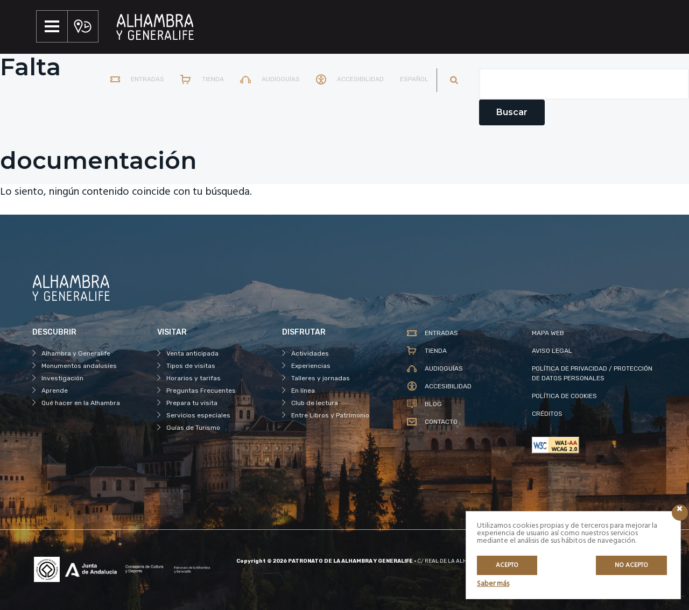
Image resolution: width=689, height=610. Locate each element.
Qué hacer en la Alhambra (80, 403)
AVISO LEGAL (552, 350)
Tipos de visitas (190, 366)
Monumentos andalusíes (79, 366)
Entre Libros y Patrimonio (330, 415)
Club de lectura (314, 403)
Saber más (493, 584)
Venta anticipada (192, 353)
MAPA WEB (548, 333)
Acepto (507, 565)
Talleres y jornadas (320, 378)
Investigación (62, 378)
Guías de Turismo (193, 427)
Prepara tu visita (191, 403)
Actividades (310, 353)
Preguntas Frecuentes (201, 390)
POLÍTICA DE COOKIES (564, 396)
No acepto (631, 565)
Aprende (54, 390)
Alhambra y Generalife (75, 353)
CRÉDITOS (547, 413)
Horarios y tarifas (193, 378)
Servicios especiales (198, 415)
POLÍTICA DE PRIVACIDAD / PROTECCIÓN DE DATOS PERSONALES (592, 373)
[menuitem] (411, 80)
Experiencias (311, 366)
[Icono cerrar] (680, 513)
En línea (303, 390)
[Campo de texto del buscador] (584, 84)
